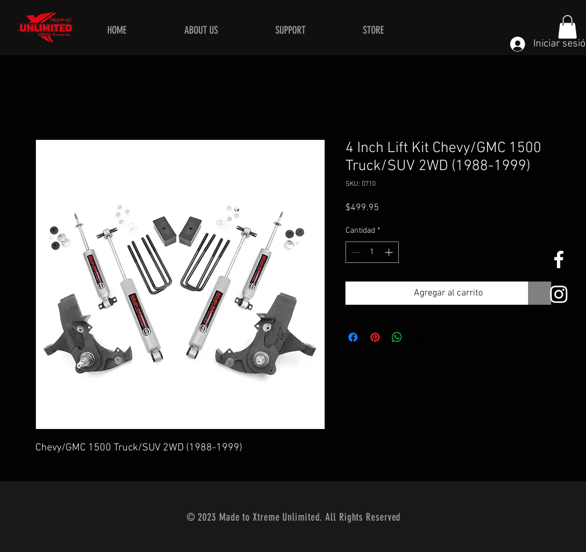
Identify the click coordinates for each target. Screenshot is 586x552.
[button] (567, 27)
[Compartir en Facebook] (353, 337)
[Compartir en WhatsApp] (397, 337)
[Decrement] (354, 252)
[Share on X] (419, 337)
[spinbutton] (372, 252)
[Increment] (390, 252)
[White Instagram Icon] (558, 294)
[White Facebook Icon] (558, 259)
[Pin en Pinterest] (375, 337)
